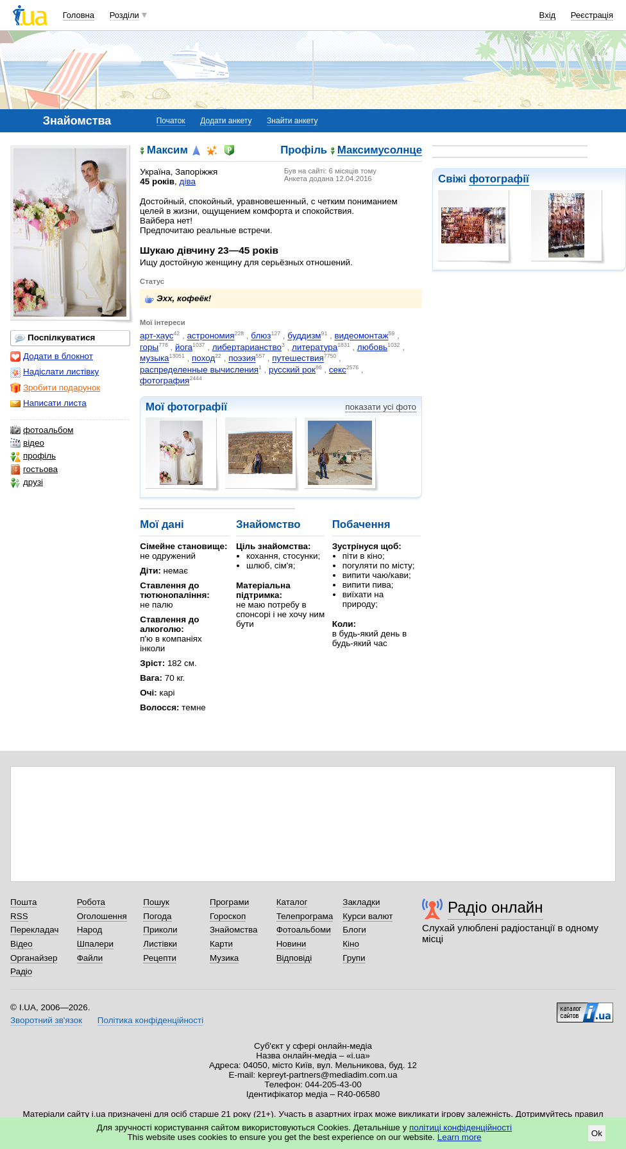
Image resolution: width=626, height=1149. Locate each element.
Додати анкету (225, 120)
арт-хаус (156, 336)
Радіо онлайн (495, 907)
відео (27, 443)
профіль (33, 456)
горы (149, 347)
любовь (372, 347)
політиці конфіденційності (460, 1127)
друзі (26, 482)
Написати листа (48, 403)
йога (183, 347)
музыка (154, 359)
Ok (596, 1133)
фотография (164, 381)
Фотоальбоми (303, 929)
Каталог (292, 902)
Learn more (459, 1137)
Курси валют (368, 916)
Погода (157, 916)
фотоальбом (41, 430)
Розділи (124, 15)
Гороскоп (228, 916)
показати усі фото (380, 407)
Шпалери (95, 944)
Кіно (351, 944)
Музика (224, 958)
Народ (90, 929)
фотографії (499, 179)
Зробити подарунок (55, 388)
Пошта (23, 902)
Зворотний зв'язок (46, 1020)
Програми (229, 902)
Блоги (354, 929)
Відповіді (294, 958)
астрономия (210, 336)
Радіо (21, 971)
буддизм (304, 336)
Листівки (160, 944)
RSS (19, 916)
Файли (90, 958)
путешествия (298, 359)
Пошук (156, 902)
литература (314, 347)
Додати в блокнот (51, 356)
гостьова (34, 469)
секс (337, 369)
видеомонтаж (361, 336)
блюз (261, 336)
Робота (91, 902)
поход (203, 359)
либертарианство (247, 347)
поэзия (241, 359)
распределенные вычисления (199, 369)
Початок (170, 120)
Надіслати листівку (54, 372)
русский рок (292, 369)
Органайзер (33, 958)
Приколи (160, 929)
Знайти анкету (292, 120)
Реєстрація (592, 15)
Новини (291, 944)
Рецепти (159, 958)
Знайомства (234, 929)
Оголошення (102, 916)
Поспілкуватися (55, 338)
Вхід (547, 15)
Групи (354, 958)
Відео (21, 944)
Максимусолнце (379, 150)
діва (188, 181)
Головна (78, 15)
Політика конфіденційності (150, 1020)
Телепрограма (305, 916)
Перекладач (34, 929)
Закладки (361, 902)
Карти (221, 944)
